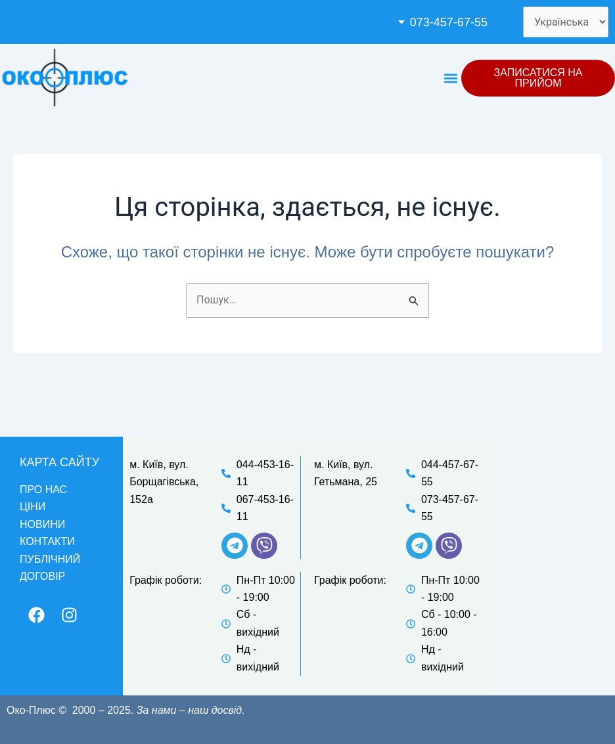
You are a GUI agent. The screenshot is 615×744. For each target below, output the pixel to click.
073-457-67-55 (449, 22)
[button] (450, 22)
